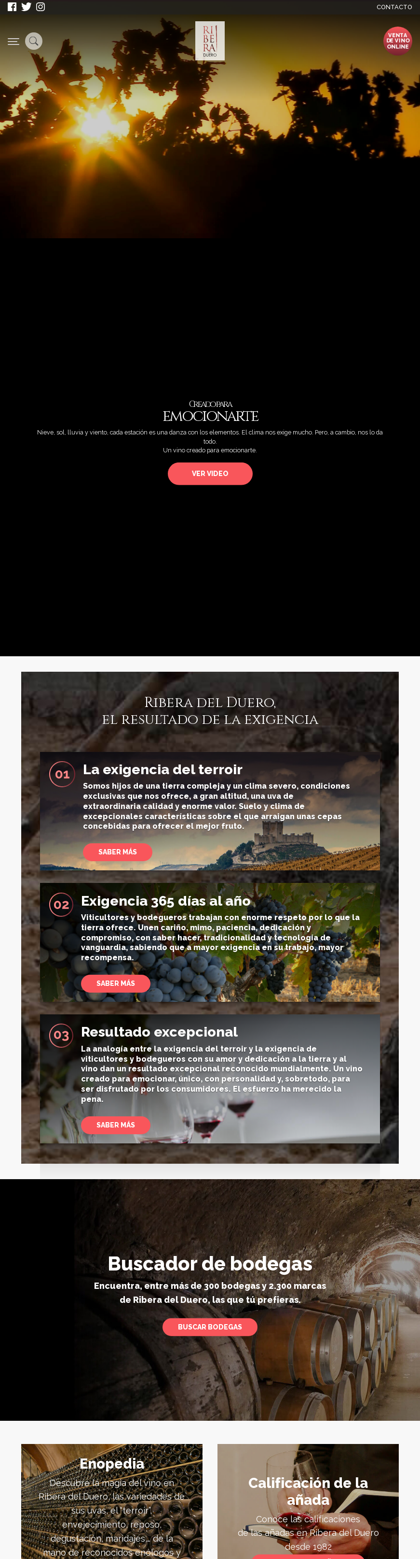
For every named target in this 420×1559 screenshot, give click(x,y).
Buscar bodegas (210, 1327)
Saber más (115, 1125)
